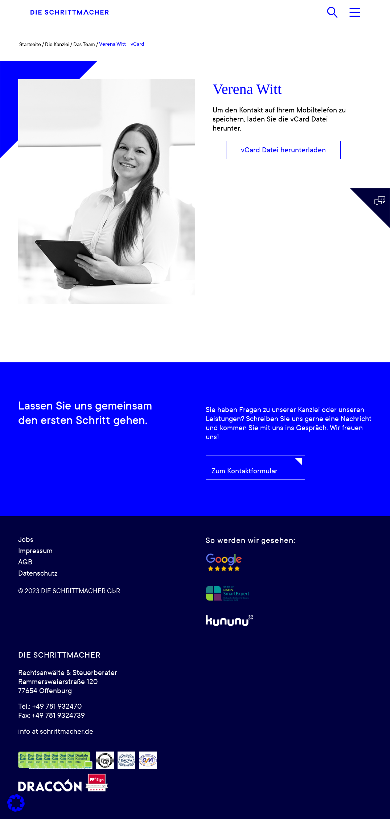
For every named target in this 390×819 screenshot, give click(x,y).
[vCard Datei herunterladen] (283, 150)
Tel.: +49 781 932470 (50, 706)
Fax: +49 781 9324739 (51, 715)
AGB (25, 562)
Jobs (25, 539)
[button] (16, 803)
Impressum (35, 551)
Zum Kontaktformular (245, 471)
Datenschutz (37, 573)
